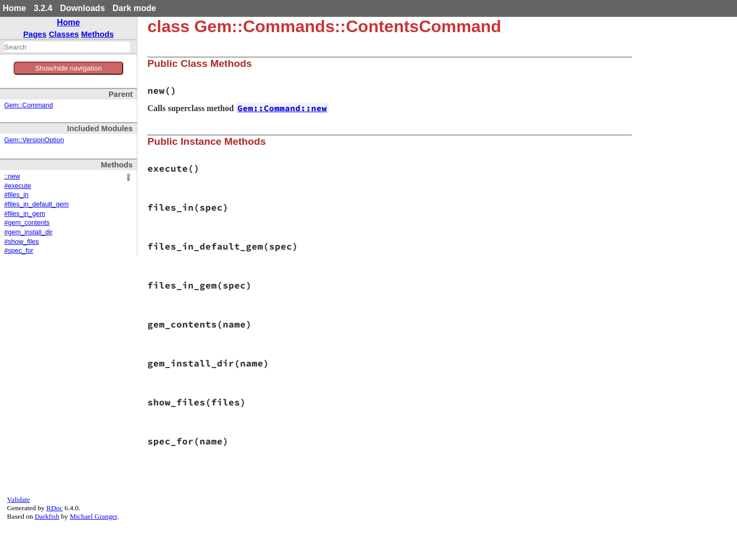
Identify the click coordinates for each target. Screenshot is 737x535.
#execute (17, 186)
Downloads (82, 8)
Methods (97, 33)
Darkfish (47, 516)
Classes (64, 33)
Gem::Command (28, 105)
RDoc (54, 508)
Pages (35, 33)
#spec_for (18, 250)
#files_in (16, 195)
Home (14, 8)
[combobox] (67, 47)
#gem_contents (26, 222)
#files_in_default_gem (36, 204)
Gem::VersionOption (34, 140)
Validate (18, 499)
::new (12, 176)
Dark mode (134, 8)
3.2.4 (43, 8)
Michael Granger (93, 516)
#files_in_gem (24, 213)
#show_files (21, 241)
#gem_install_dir (28, 232)
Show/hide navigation (68, 68)
